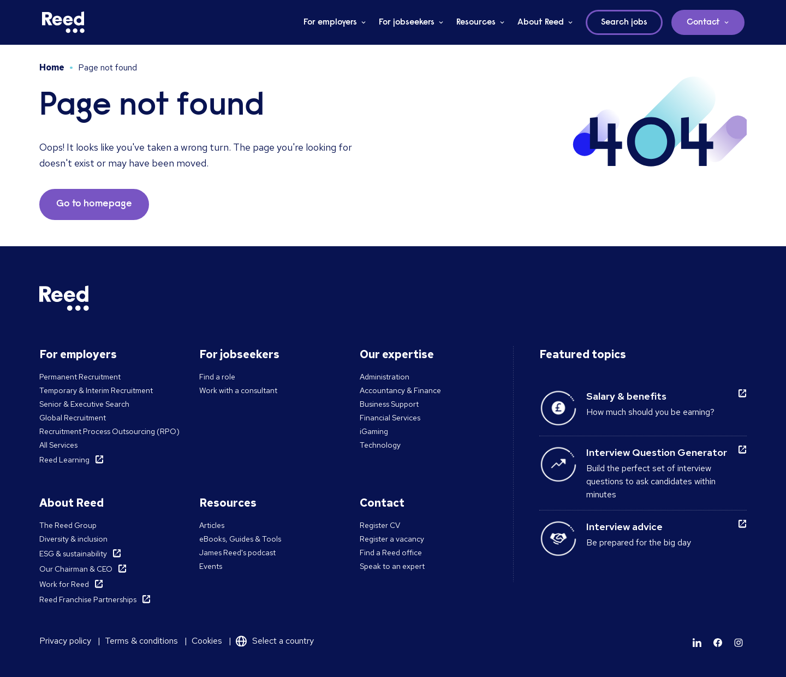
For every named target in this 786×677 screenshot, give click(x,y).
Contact (703, 22)
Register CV (380, 525)
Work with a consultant (238, 390)
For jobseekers (406, 22)
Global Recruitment (72, 418)
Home (51, 67)
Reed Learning (64, 460)
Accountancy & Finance (400, 390)
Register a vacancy (392, 539)
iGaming (374, 431)
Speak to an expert (392, 566)
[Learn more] (697, 642)
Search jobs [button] (624, 22)
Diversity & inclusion (73, 539)
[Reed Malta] (63, 22)
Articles (211, 525)
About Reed (540, 22)
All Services (58, 445)
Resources (476, 22)
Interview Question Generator (656, 452)
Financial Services (390, 418)
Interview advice (624, 526)
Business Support (389, 404)
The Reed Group (68, 525)
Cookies (207, 640)
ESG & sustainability (73, 554)
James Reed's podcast (237, 552)
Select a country (283, 640)
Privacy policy (65, 640)
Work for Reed (64, 584)
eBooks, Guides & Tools (240, 539)
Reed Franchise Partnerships (87, 599)
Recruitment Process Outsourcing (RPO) (109, 431)
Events (210, 566)
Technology (380, 445)
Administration (384, 377)
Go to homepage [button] (94, 204)
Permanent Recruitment (80, 377)
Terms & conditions (141, 640)
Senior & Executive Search (84, 404)
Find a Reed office (391, 552)
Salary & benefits (626, 396)
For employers (330, 22)
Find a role (217, 377)
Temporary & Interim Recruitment (96, 390)
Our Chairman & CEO (75, 569)
